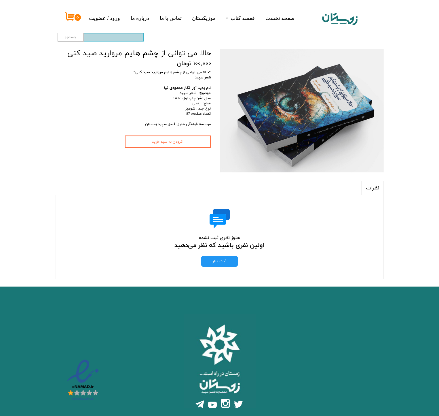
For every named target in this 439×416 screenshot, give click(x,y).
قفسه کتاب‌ (243, 18)
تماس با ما (171, 18)
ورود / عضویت (104, 18)
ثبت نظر (219, 261)
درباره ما (140, 18)
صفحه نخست (280, 18)
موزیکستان (204, 18)
